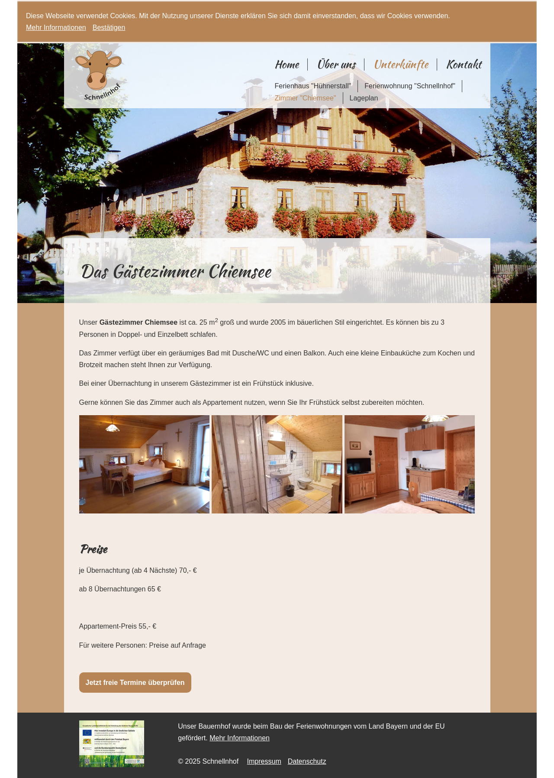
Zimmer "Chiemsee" (305, 98)
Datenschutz (307, 761)
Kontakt (463, 64)
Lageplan (364, 98)
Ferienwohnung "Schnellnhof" (409, 86)
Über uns (335, 64)
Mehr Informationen (56, 27)
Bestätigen (109, 27)
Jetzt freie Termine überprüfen (135, 682)
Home (286, 64)
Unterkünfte (400, 64)
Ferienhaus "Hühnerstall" (312, 86)
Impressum (264, 761)
